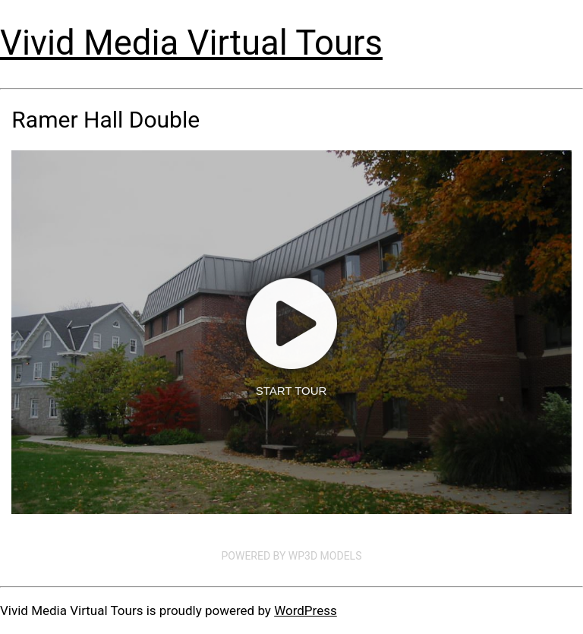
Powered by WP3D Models (292, 556)
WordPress (305, 610)
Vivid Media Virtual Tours (191, 43)
